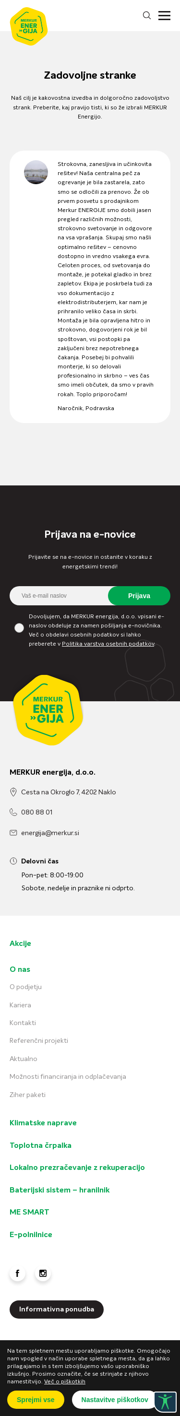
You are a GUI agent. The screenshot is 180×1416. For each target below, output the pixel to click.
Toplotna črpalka (41, 1146)
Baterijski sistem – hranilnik (59, 1190)
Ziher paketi (28, 1095)
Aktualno (23, 1059)
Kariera (20, 1005)
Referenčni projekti (39, 1041)
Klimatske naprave (43, 1123)
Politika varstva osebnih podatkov (108, 644)
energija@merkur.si (50, 833)
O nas (20, 970)
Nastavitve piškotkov (115, 1400)
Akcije (20, 944)
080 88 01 (36, 812)
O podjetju (26, 987)
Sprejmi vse (36, 1400)
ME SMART (29, 1212)
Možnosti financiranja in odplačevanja (68, 1077)
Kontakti (23, 1023)
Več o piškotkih (64, 1382)
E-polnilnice (31, 1235)
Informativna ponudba (56, 1309)
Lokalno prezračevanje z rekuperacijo (77, 1168)
